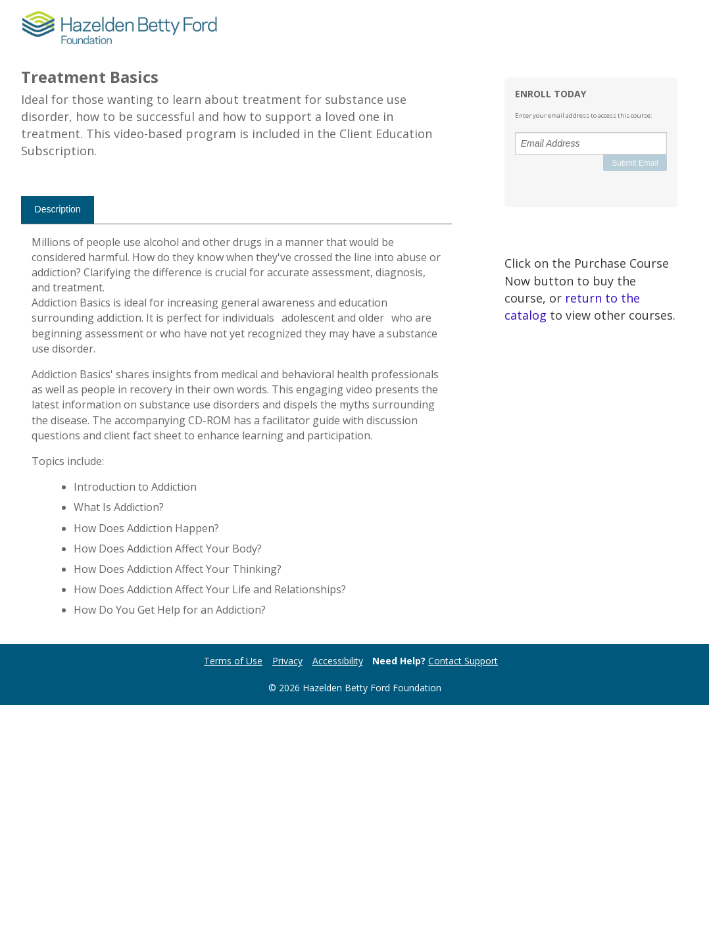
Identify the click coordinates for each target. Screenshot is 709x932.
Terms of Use (233, 888)
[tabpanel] (236, 659)
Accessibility (337, 888)
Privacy (287, 888)
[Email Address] (591, 143)
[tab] (57, 437)
